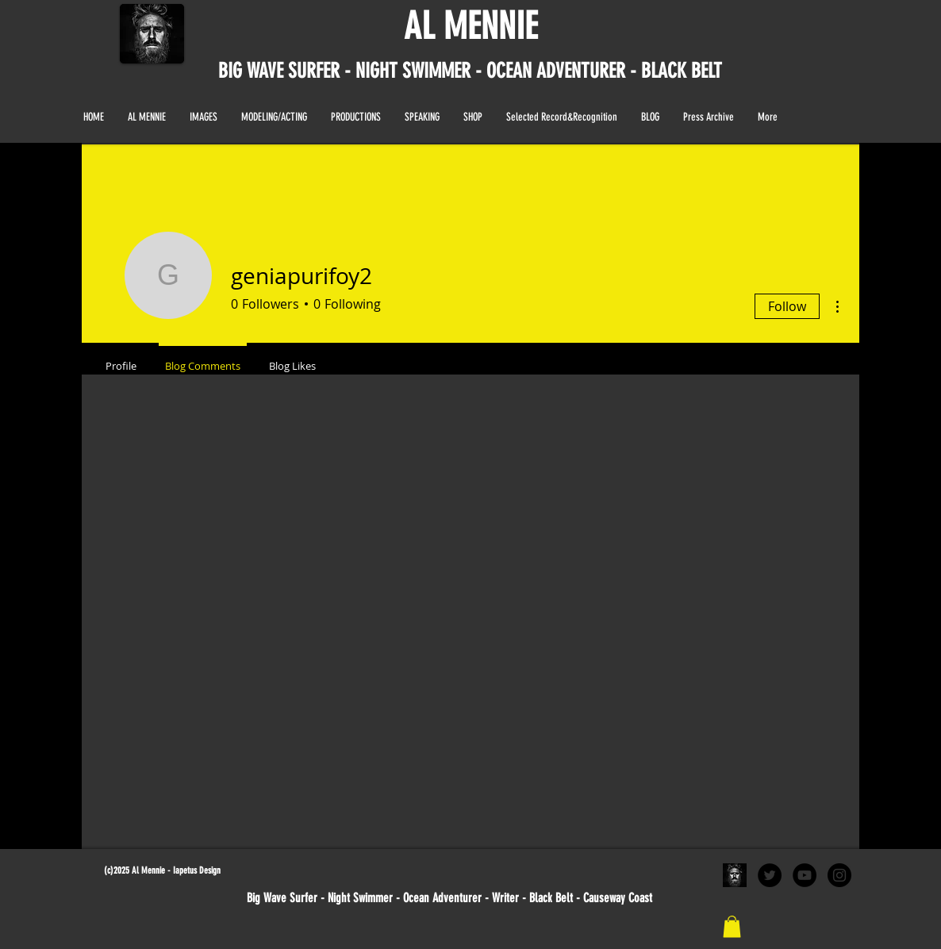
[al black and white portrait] (735, 875)
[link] (732, 926)
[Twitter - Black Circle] (770, 875)
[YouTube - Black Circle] (804, 875)
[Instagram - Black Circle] (839, 875)
